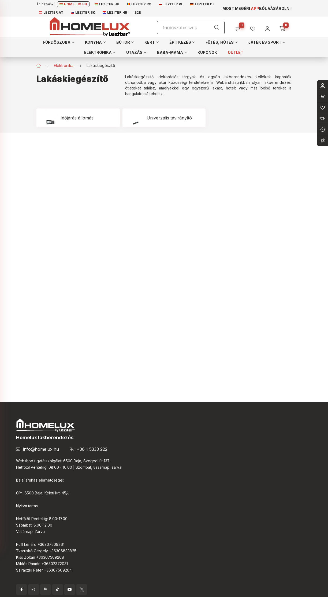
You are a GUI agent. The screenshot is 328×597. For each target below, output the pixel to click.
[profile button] (254, 27)
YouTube (69, 589)
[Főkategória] (38, 66)
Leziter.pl (171, 4)
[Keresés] (217, 27)
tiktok (57, 589)
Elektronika (63, 65)
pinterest (45, 589)
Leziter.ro (139, 4)
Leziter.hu (107, 4)
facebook (21, 589)
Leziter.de (202, 4)
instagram (33, 589)
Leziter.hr (115, 12)
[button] (59, 42)
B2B (138, 12)
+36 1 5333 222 (92, 449)
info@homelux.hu (41, 449)
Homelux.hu (73, 4)
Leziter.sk (83, 12)
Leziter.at (51, 12)
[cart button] (284, 27)
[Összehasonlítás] (240, 27)
